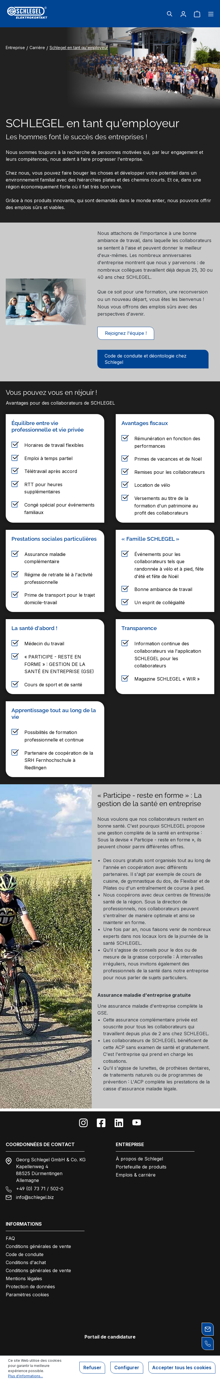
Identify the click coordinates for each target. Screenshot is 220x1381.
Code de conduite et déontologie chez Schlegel (145, 362)
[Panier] (197, 14)
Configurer (124, 1368)
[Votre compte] (183, 14)
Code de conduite (25, 1254)
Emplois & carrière (136, 1175)
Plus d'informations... (25, 1376)
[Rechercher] (169, 14)
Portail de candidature (110, 1337)
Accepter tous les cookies (181, 1368)
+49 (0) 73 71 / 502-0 (39, 1188)
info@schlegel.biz (35, 1197)
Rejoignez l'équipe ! (126, 334)
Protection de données (30, 1286)
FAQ (10, 1238)
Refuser (89, 1368)
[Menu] (209, 14)
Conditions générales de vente (38, 1246)
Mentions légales (24, 1278)
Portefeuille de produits (141, 1167)
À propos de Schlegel (139, 1159)
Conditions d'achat (26, 1262)
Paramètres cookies (27, 1294)
